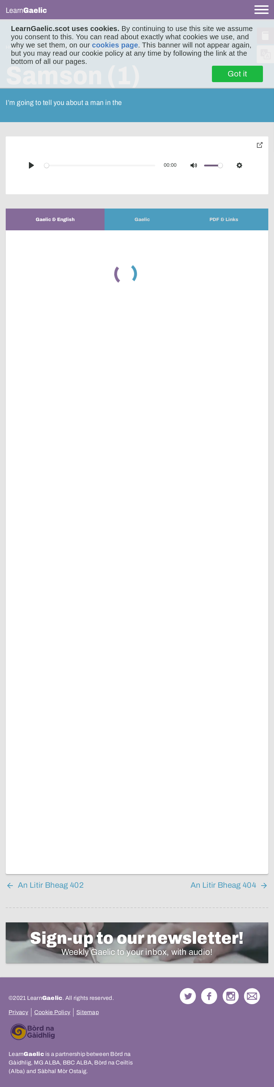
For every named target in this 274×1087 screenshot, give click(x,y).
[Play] (31, 165)
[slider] (100, 165)
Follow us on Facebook (209, 996)
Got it (237, 74)
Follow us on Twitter (188, 996)
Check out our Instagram (231, 996)
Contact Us (252, 996)
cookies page (115, 45)
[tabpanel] (137, 552)
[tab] (55, 219)
